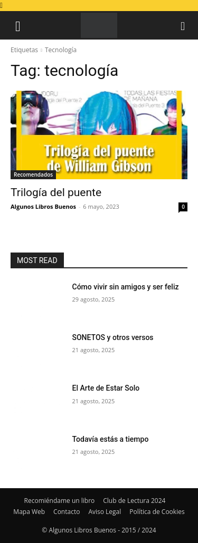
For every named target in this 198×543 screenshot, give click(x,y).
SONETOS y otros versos (113, 337)
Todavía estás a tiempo (110, 439)
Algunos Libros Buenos (43, 206)
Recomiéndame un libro (59, 500)
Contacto (66, 511)
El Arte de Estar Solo (106, 388)
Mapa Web (29, 511)
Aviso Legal (104, 511)
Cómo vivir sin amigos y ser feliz (125, 287)
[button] (18, 25)
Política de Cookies (156, 511)
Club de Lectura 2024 (134, 500)
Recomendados (33, 174)
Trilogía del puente (56, 192)
